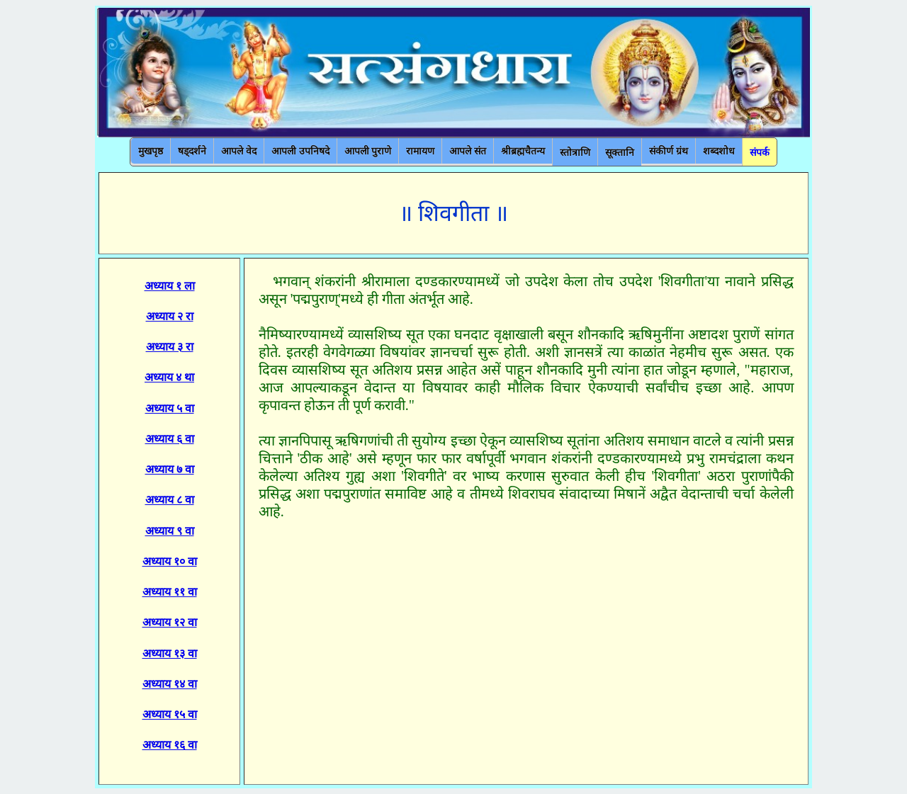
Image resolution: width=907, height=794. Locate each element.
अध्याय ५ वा (169, 408)
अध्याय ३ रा (169, 347)
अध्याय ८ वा (169, 500)
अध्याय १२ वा (169, 622)
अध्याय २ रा (169, 316)
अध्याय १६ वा (169, 745)
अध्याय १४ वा (169, 684)
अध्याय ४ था (169, 377)
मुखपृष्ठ (150, 151)
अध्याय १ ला (170, 286)
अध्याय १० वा (169, 561)
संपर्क (760, 152)
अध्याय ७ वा (169, 469)
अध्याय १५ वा (169, 714)
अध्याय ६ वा (169, 439)
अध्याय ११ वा (169, 592)
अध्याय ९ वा (169, 531)
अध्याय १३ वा (169, 653)
